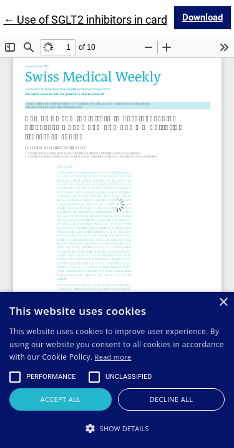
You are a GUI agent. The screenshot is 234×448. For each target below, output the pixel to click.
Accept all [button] (61, 399)
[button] (117, 428)
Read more (113, 357)
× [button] (223, 302)
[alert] (117, 370)
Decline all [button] (171, 399)
